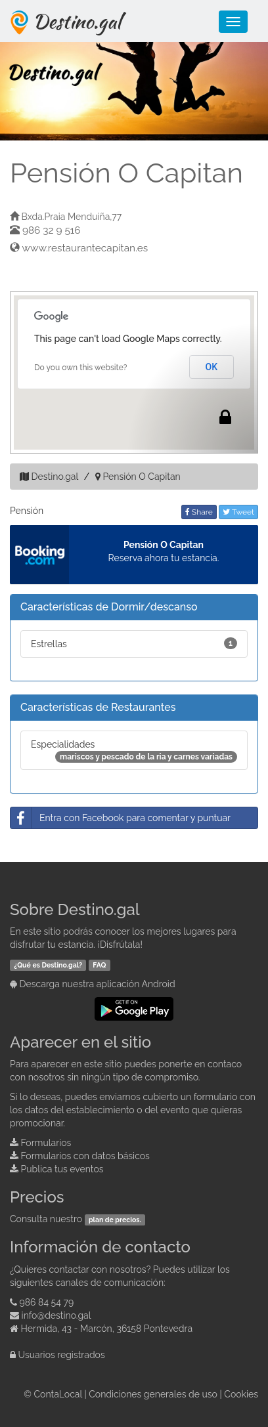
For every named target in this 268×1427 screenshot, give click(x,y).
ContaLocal (57, 1394)
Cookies (241, 1394)
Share (199, 512)
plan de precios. (115, 1220)
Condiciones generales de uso (153, 1394)
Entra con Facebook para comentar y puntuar (121, 817)
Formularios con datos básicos (85, 1156)
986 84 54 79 (47, 1302)
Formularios (46, 1143)
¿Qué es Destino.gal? (48, 965)
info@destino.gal (56, 1315)
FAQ (99, 965)
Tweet (238, 512)
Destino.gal (77, 21)
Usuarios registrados (61, 1355)
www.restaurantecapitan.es (85, 248)
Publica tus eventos (62, 1169)
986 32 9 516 (51, 230)
